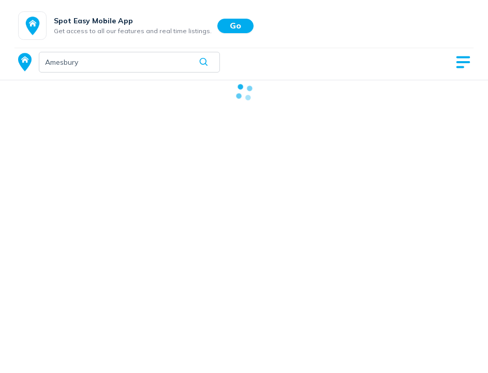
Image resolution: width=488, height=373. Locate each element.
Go (235, 25)
